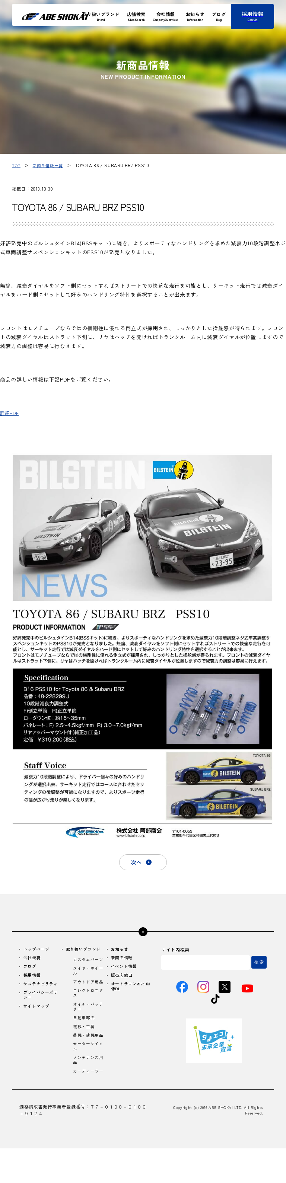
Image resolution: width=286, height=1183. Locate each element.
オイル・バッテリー (87, 1024)
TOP (16, 165)
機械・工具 (84, 1046)
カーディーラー (87, 1102)
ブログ (31, 969)
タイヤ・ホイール (87, 979)
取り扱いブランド (85, 951)
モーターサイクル (87, 1072)
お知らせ (119, 951)
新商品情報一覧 (49, 165)
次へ (136, 862)
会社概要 (33, 960)
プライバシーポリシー (42, 1000)
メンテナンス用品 (87, 1087)
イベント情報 (124, 969)
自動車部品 (84, 1036)
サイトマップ (38, 1012)
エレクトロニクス (87, 1009)
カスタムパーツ (87, 964)
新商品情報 (122, 960)
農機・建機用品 (87, 1058)
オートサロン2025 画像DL (132, 991)
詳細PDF (10, 412)
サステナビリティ (42, 988)
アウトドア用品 (87, 994)
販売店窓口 (122, 979)
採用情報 (33, 979)
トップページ (38, 951)
